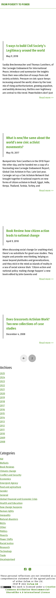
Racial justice (7, 543)
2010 (2, 433)
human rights (7, 511)
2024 (2, 377)
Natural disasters (9, 519)
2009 (2, 437)
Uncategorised (7, 559)
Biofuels (4, 462)
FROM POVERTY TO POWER (15, 4)
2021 (2, 389)
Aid (1, 458)
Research (5, 547)
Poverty (4, 535)
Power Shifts (6, 539)
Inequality (5, 515)
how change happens (11, 507)
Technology (6, 551)
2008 (2, 441)
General (4, 495)
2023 (2, 381)
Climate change (8, 471)
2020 (2, 393)
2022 (2, 385)
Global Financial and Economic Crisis (18, 499)
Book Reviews (7, 466)
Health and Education (11, 503)
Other (3, 527)
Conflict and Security (10, 474)
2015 (2, 413)
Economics (5, 478)
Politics (3, 531)
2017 (2, 405)
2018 (2, 401)
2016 (2, 409)
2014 (2, 417)
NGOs (3, 523)
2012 (2, 425)
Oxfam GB (32, 584)
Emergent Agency (9, 483)
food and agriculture (10, 487)
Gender (4, 490)
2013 (2, 421)
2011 (2, 429)
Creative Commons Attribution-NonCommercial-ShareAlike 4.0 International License (30, 590)
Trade (3, 555)
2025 (2, 373)
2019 (2, 397)
